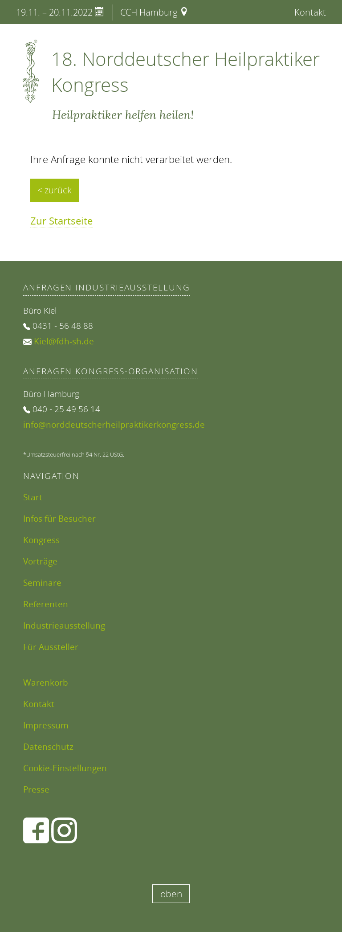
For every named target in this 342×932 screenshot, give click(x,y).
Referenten (45, 604)
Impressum (46, 725)
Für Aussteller (50, 647)
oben (171, 893)
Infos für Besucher (59, 518)
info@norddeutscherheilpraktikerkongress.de (114, 424)
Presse (36, 789)
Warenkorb (45, 682)
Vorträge (40, 561)
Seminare (42, 582)
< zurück (54, 190)
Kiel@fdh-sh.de (64, 341)
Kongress (41, 540)
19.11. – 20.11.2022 (60, 12)
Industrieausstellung (64, 625)
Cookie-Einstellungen (65, 768)
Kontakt (310, 12)
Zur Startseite (61, 221)
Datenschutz (48, 746)
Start (32, 497)
